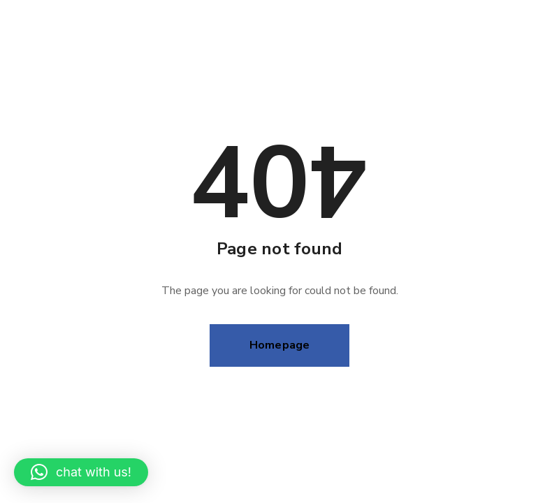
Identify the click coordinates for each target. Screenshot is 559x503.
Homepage (279, 345)
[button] (81, 472)
